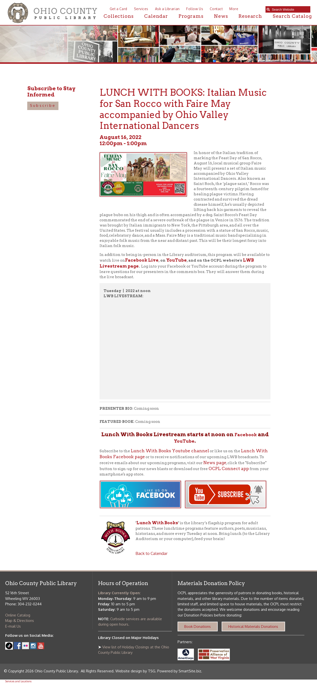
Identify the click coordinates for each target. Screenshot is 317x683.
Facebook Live (141, 260)
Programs (191, 16)
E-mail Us (13, 626)
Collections (118, 16)
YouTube (176, 260)
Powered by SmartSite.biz (179, 671)
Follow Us (194, 9)
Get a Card (118, 9)
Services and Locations (18, 681)
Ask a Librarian (167, 9)
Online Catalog (17, 615)
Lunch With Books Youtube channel (170, 450)
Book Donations (197, 626)
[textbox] (289, 9)
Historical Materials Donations (253, 626)
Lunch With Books (157, 522)
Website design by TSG (135, 671)
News (221, 16)
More (233, 9)
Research (250, 16)
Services (141, 9)
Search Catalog (292, 16)
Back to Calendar (151, 553)
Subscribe (43, 105)
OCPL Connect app (229, 468)
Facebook (246, 434)
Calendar (156, 16)
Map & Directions (19, 620)
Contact (216, 9)
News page (214, 462)
